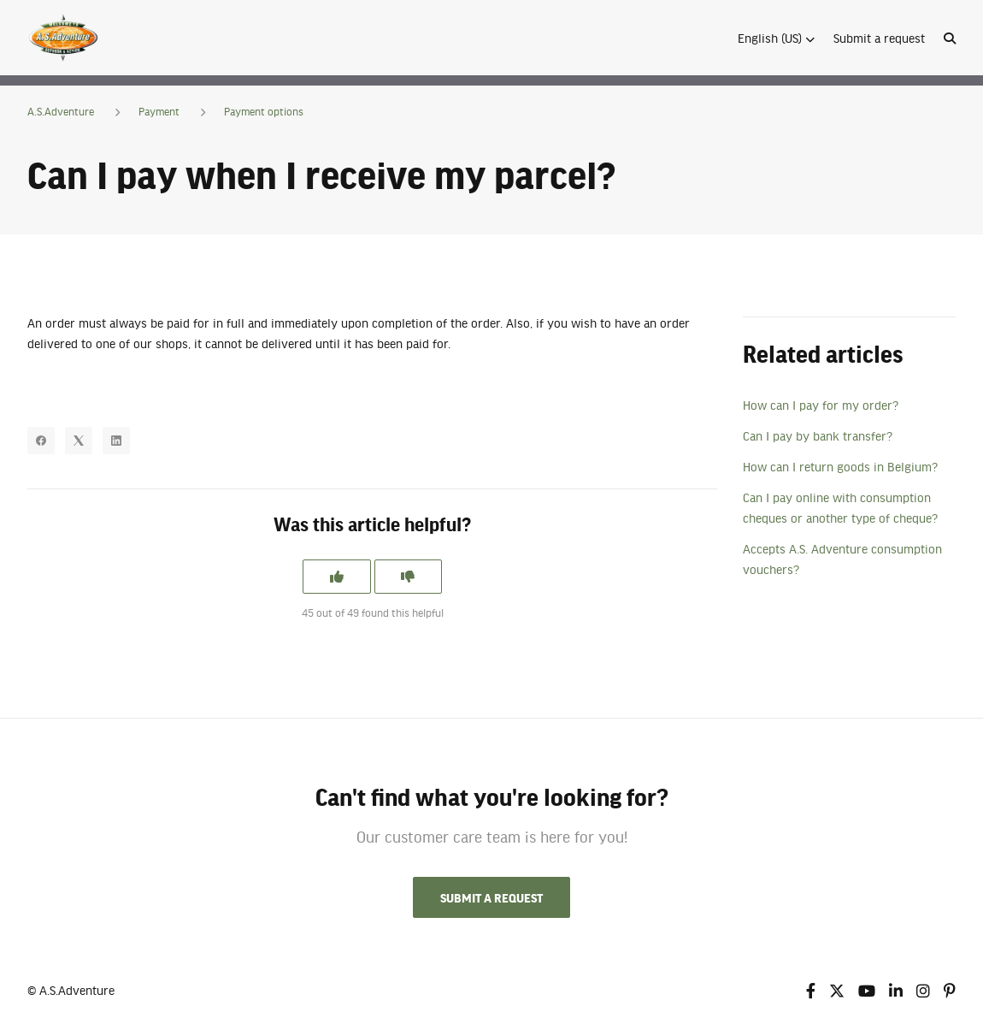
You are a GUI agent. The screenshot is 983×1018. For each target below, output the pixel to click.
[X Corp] (78, 440)
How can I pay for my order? (820, 404)
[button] (776, 37)
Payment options (263, 111)
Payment (159, 111)
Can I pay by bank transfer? (817, 435)
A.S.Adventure (60, 111)
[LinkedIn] (116, 440)
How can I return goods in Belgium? (840, 466)
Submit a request (879, 37)
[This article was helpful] (337, 576)
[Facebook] (41, 440)
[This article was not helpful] (408, 576)
